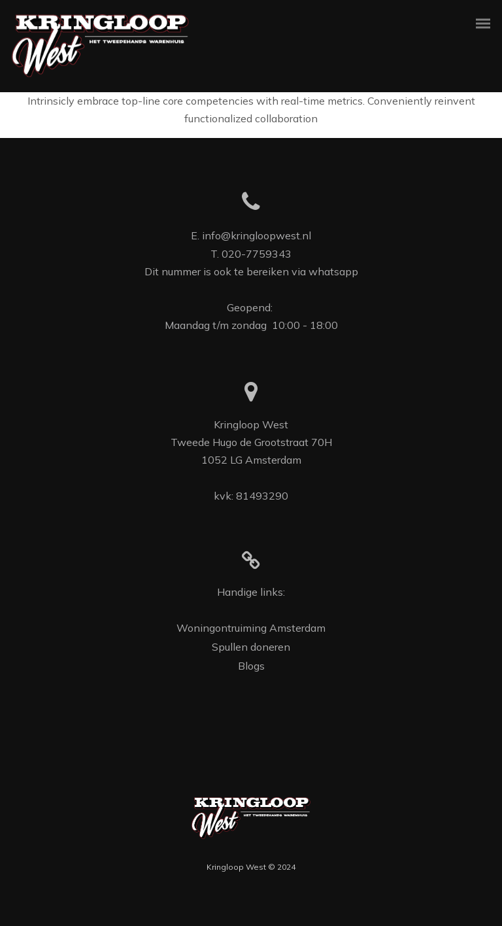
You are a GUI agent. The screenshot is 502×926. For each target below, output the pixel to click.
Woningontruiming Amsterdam (251, 627)
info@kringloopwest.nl (256, 235)
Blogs (251, 665)
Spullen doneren (251, 646)
